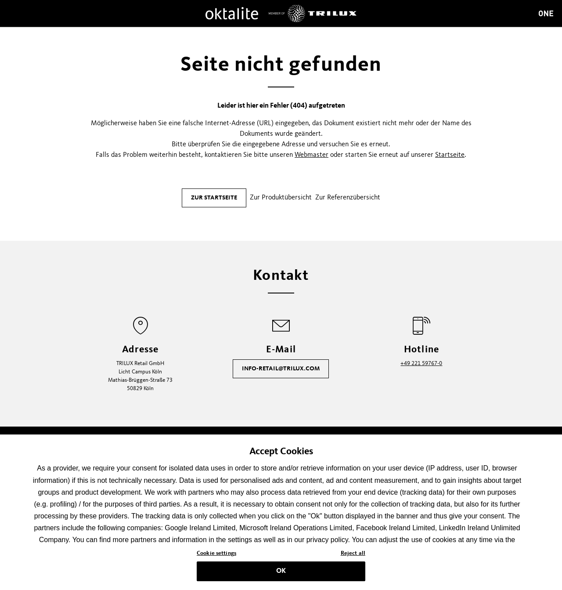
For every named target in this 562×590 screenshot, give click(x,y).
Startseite (450, 155)
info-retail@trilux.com (281, 369)
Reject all (353, 556)
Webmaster (311, 155)
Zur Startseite (214, 198)
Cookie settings (216, 556)
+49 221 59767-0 (421, 363)
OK (281, 573)
